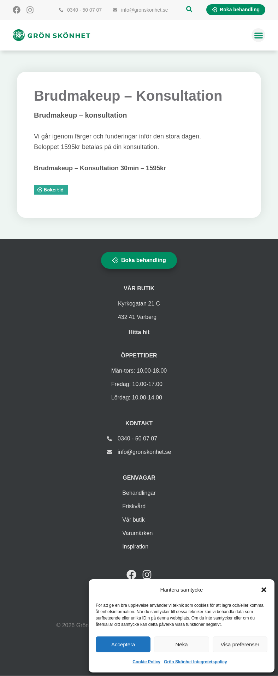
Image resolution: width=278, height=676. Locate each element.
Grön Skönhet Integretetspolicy (195, 661)
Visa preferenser (239, 644)
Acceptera (123, 644)
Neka (181, 644)
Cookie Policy (146, 661)
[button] (263, 589)
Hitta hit (139, 333)
